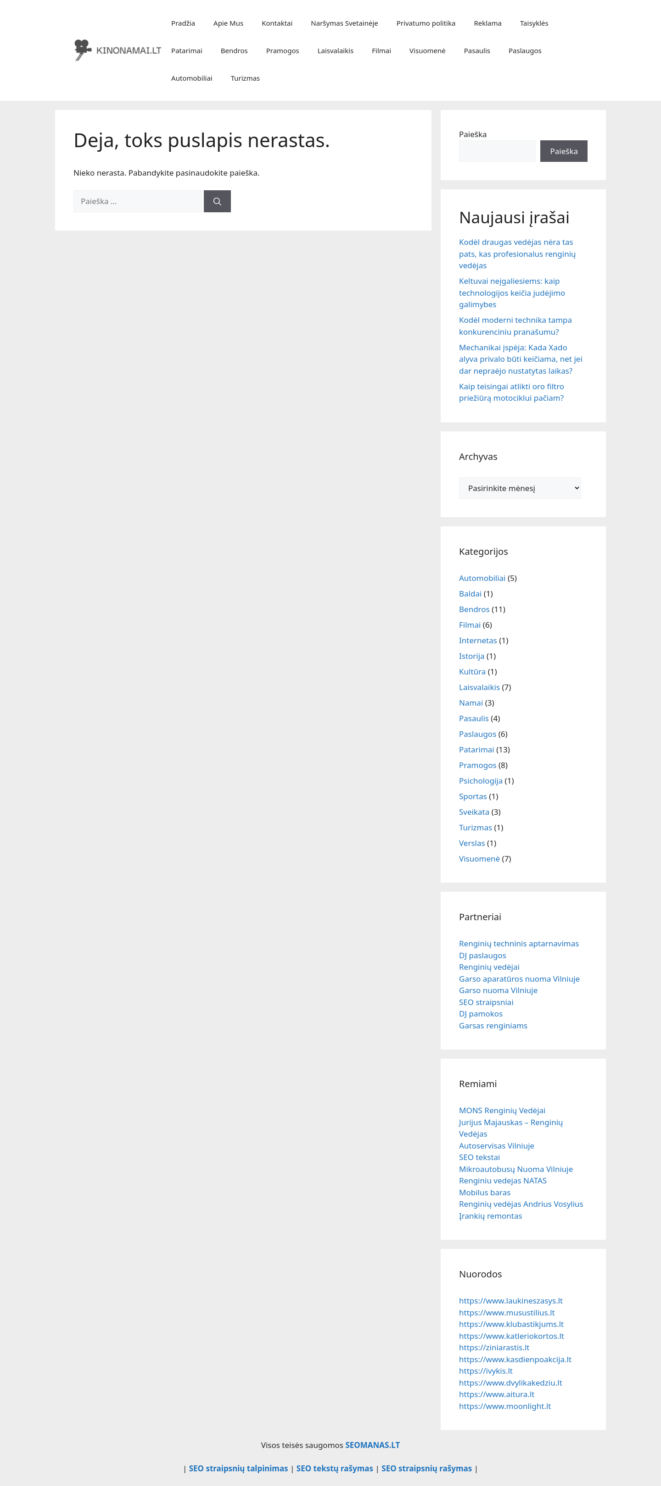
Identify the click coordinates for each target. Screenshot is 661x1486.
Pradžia (183, 23)
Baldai (470, 593)
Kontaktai (277, 23)
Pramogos (282, 50)
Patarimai (186, 50)
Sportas (473, 796)
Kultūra (472, 671)
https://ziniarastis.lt (494, 1347)
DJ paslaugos (482, 955)
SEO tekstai (479, 1157)
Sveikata (474, 812)
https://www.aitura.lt (496, 1394)
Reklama (488, 23)
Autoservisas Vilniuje (496, 1145)
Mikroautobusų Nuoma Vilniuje (516, 1169)
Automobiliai (192, 78)
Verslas (472, 843)
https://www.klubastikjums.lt (511, 1324)
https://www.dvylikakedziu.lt (510, 1382)
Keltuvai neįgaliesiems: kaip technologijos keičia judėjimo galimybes (512, 292)
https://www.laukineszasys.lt (511, 1300)
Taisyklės (534, 23)
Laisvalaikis (336, 50)
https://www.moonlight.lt (505, 1406)
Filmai (381, 50)
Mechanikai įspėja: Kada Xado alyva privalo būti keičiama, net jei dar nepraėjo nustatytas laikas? (521, 359)
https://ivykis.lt (486, 1370)
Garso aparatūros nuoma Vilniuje (519, 978)
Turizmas (245, 78)
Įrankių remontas (490, 1215)
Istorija (472, 656)
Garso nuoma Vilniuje (498, 990)
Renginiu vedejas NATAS (503, 1180)
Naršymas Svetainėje (344, 23)
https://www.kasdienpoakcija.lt (515, 1359)
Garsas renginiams (493, 1025)
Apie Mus (228, 23)
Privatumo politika (426, 23)
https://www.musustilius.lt (507, 1312)
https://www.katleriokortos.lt (511, 1336)
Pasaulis (477, 50)
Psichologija (481, 780)
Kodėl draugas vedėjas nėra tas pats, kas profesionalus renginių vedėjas (517, 254)
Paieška (473, 134)
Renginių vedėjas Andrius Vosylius (521, 1204)
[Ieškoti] (217, 201)
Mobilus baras (484, 1192)
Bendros (234, 50)
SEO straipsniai (486, 1002)
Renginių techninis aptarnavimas (519, 943)
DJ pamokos (481, 1013)
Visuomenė (427, 50)
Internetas (478, 640)
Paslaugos (525, 50)
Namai (471, 702)
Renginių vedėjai (489, 966)
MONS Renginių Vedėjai (502, 1110)
